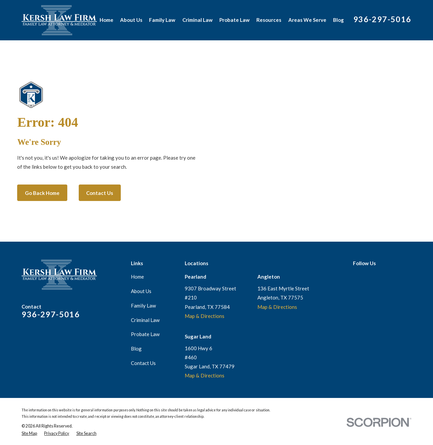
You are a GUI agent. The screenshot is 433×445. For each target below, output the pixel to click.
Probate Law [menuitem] (234, 20)
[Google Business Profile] (356, 275)
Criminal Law (145, 320)
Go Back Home (42, 193)
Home (137, 277)
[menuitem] (29, 434)
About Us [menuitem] (131, 20)
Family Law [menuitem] (162, 20)
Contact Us (99, 193)
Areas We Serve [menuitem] (307, 20)
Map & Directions (204, 316)
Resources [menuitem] (268, 20)
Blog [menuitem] (338, 20)
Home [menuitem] (106, 20)
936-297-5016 (382, 19)
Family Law (143, 305)
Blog (136, 349)
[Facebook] (369, 275)
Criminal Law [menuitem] (197, 20)
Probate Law (145, 334)
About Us (141, 291)
